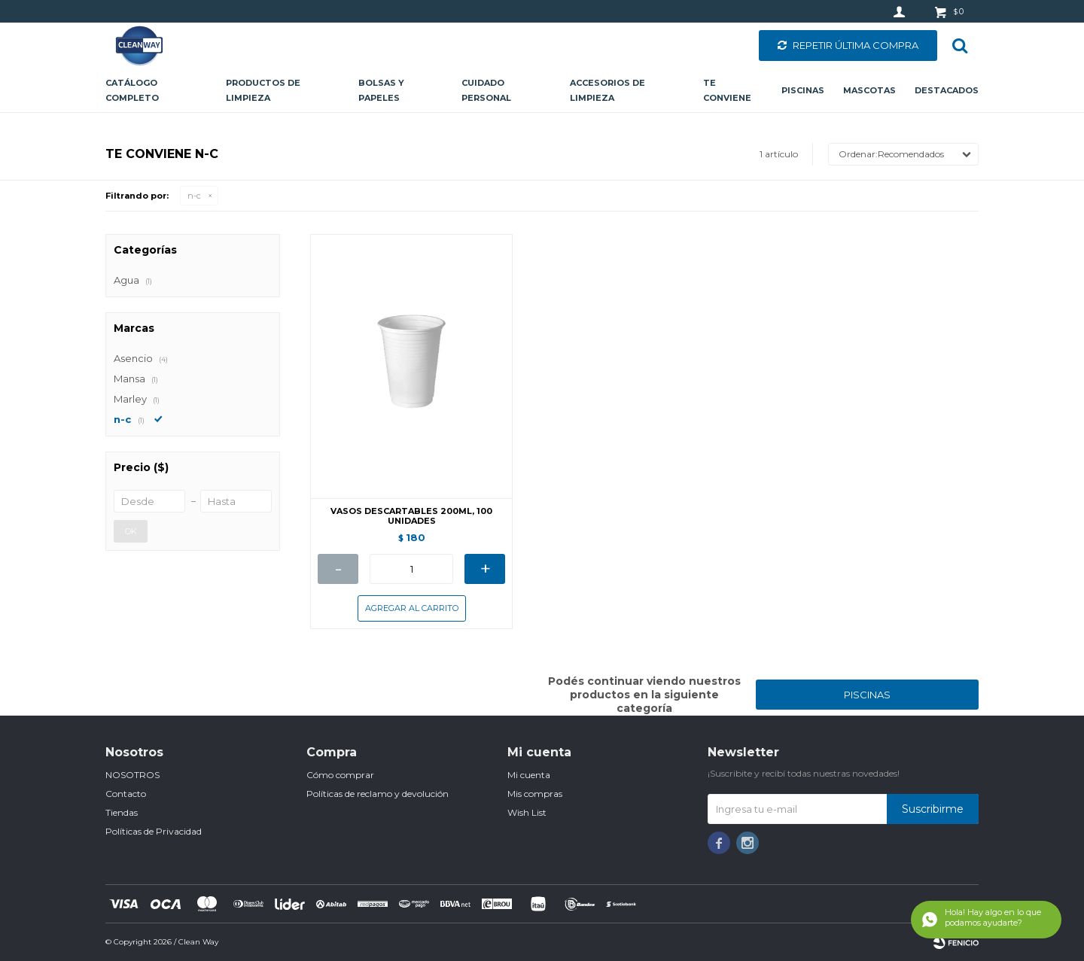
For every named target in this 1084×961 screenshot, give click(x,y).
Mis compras (534, 793)
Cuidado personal (486, 90)
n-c (194, 195)
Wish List (527, 812)
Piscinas (802, 90)
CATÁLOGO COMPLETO (132, 90)
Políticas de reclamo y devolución (377, 793)
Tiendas (121, 812)
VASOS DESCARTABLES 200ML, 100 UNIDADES (411, 516)
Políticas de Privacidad (153, 831)
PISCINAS (867, 695)
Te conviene (727, 90)
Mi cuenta (528, 774)
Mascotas (869, 90)
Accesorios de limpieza (607, 90)
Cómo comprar (340, 774)
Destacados (947, 90)
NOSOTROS (132, 774)
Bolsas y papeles (381, 90)
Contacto (125, 793)
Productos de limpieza (263, 90)
